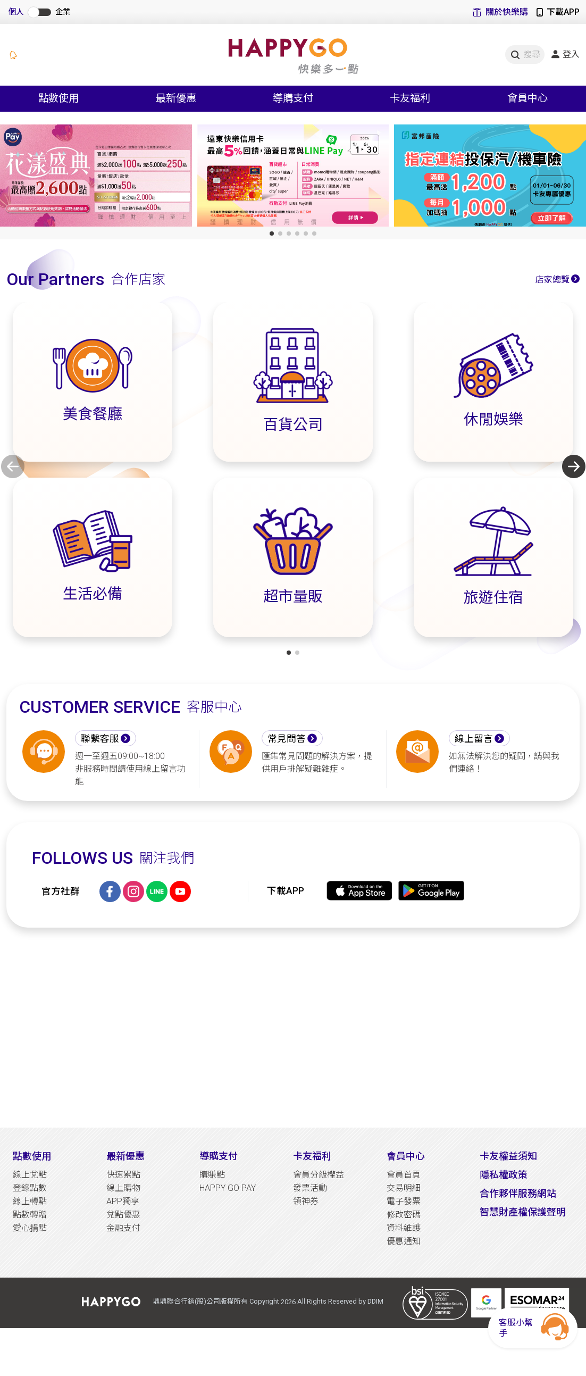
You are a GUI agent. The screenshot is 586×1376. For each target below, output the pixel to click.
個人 (16, 11)
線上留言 (474, 738)
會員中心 (406, 1156)
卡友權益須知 (508, 1156)
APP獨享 (122, 1201)
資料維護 (404, 1228)
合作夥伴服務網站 (518, 1193)
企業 (62, 11)
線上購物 (123, 1188)
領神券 (306, 1201)
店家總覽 (552, 279)
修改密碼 (404, 1215)
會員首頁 (404, 1175)
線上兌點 (30, 1175)
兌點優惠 (123, 1215)
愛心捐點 (30, 1228)
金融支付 (123, 1228)
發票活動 (310, 1188)
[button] (272, 233)
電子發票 (404, 1201)
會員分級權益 (318, 1175)
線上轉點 (30, 1201)
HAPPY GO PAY (227, 1188)
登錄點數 (30, 1188)
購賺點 (212, 1175)
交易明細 (404, 1188)
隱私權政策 (504, 1174)
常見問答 (286, 738)
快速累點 (123, 1175)
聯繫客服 (100, 738)
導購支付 (218, 1156)
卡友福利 (312, 1156)
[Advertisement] (293, 1027)
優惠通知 (404, 1241)
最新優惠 (125, 1156)
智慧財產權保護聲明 (523, 1211)
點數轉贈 (30, 1215)
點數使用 (32, 1156)
